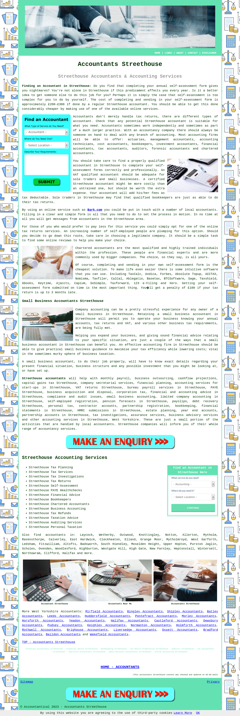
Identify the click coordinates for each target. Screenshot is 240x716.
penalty (173, 288)
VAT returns (87, 387)
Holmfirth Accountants (196, 625)
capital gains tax (38, 383)
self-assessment (183, 86)
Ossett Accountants (179, 630)
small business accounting (130, 396)
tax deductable (35, 197)
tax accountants (112, 148)
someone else (55, 95)
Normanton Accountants (151, 625)
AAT (75, 174)
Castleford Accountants (175, 620)
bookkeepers (162, 197)
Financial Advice (65, 495)
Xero (173, 283)
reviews (65, 240)
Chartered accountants (94, 248)
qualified (156, 161)
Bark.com (94, 210)
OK (198, 713)
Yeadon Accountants (87, 620)
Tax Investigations (67, 476)
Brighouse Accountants (87, 630)
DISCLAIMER (209, 53)
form (81, 214)
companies (127, 257)
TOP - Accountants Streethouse (48, 642)
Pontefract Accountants (156, 616)
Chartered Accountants (70, 504)
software (210, 269)
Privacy (213, 682)
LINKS (168, 53)
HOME (157, 53)
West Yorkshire (45, 611)
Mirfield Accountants (104, 611)
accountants (89, 219)
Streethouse (99, 90)
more (88, 553)
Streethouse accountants (44, 378)
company (158, 236)
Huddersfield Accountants (107, 616)
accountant (138, 104)
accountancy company (157, 130)
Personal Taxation (66, 527)
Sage (191, 278)
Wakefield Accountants (109, 634)
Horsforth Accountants (42, 620)
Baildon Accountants (63, 634)
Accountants (112, 125)
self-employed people (128, 231)
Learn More (183, 713)
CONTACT (193, 53)
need (93, 125)
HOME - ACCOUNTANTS (120, 667)
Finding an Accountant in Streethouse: (56, 86)
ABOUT (179, 53)
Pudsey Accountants (64, 625)
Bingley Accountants (145, 611)
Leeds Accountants (63, 616)
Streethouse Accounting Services (64, 457)
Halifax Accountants (129, 620)
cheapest (82, 269)
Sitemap (26, 682)
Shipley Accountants (185, 611)
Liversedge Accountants (135, 630)
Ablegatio (134, 278)
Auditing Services (66, 522)
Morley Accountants (199, 616)
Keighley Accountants (106, 625)
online (135, 109)
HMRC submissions (93, 410)
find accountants (50, 535)
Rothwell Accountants (41, 630)
